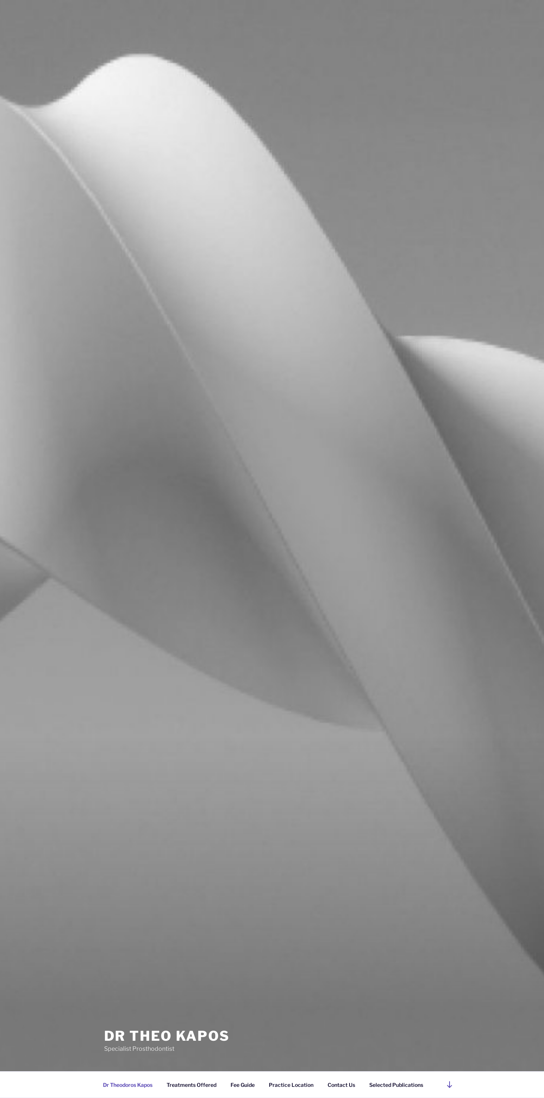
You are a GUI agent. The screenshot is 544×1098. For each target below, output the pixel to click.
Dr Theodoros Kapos (127, 1085)
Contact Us (341, 1085)
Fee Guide (243, 1085)
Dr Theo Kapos (167, 1036)
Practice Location (291, 1085)
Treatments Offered (191, 1085)
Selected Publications (396, 1085)
